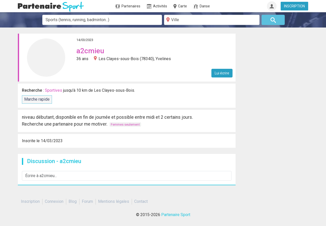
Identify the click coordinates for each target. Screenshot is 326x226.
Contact (141, 201)
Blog (73, 201)
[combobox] (102, 20)
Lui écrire (222, 73)
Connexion (54, 201)
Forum (87, 201)
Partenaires (127, 6)
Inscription (30, 201)
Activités (157, 6)
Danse (202, 6)
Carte (180, 6)
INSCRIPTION (294, 6)
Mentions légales (113, 201)
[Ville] (211, 20)
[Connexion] (272, 6)
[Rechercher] (273, 20)
